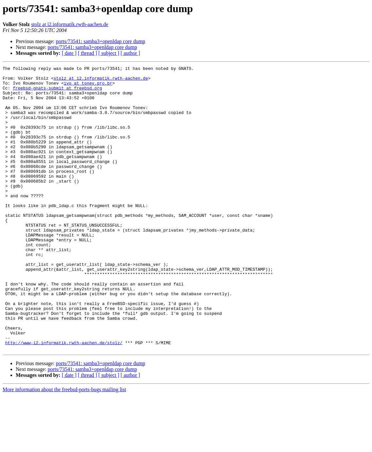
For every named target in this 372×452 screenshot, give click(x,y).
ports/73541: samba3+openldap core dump (100, 41)
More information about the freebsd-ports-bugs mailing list (64, 446)
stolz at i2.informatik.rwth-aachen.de (69, 24)
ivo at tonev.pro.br (88, 87)
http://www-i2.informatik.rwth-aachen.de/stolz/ (64, 398)
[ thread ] (87, 53)
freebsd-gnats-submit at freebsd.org (57, 93)
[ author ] (130, 53)
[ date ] (69, 53)
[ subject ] (108, 53)
